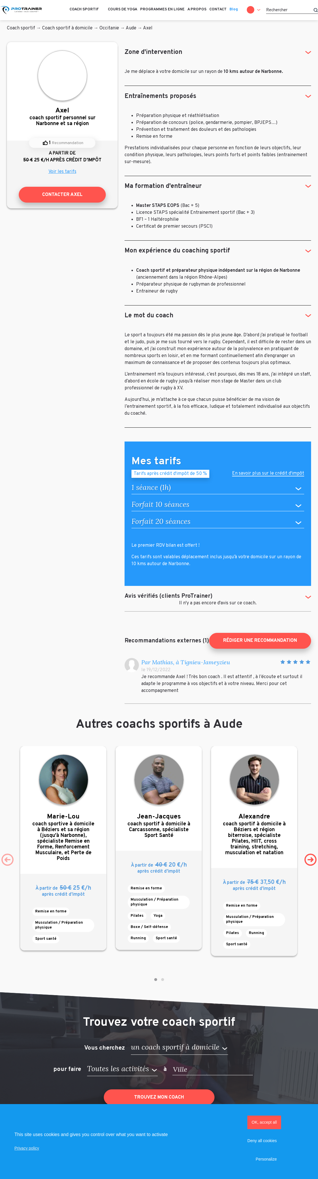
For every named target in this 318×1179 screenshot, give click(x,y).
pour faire (67, 1069)
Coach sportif (84, 9)
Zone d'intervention (153, 52)
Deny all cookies (262, 1140)
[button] (155, 979)
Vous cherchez (104, 1048)
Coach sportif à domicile (67, 28)
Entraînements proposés (160, 96)
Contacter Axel (62, 195)
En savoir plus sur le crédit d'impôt (268, 473)
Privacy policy (26, 1148)
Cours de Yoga (122, 9)
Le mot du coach (149, 316)
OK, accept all (264, 1122)
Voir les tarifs (62, 172)
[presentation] (7, 860)
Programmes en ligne (162, 9)
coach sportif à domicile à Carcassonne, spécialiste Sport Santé (158, 826)
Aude (131, 28)
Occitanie (109, 28)
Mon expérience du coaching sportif (177, 251)
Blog (233, 9)
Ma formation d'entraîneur (163, 186)
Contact (218, 9)
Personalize (266, 1159)
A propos (196, 9)
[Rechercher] (292, 10)
